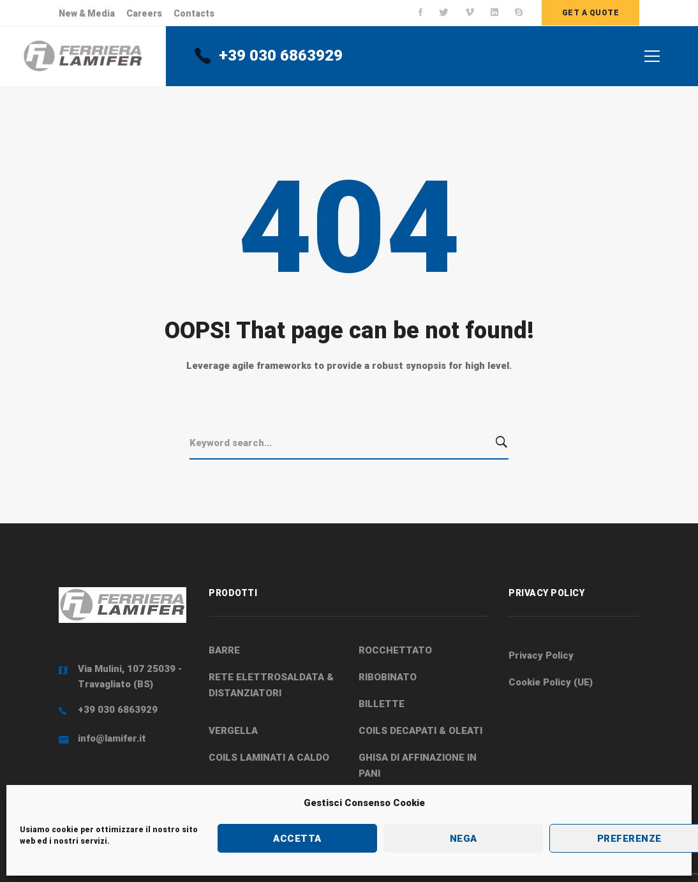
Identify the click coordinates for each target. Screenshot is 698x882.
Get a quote (591, 12)
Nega (463, 838)
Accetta (297, 838)
